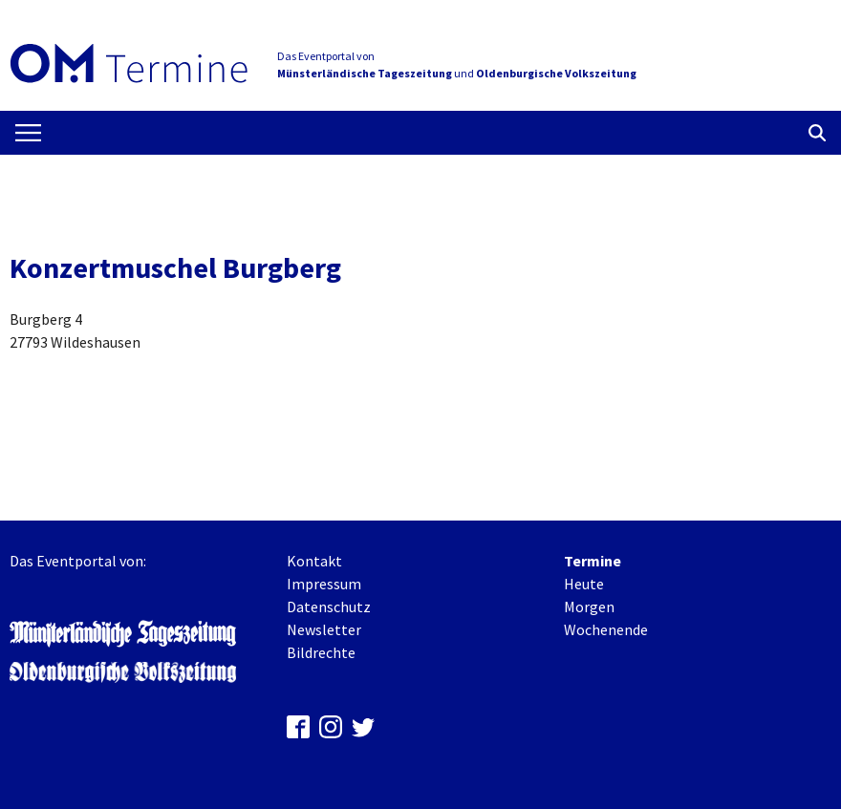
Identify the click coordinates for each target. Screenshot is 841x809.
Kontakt (314, 560)
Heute (584, 583)
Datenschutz (329, 606)
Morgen (589, 606)
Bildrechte (321, 652)
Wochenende (606, 629)
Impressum (324, 583)
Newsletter (324, 629)
